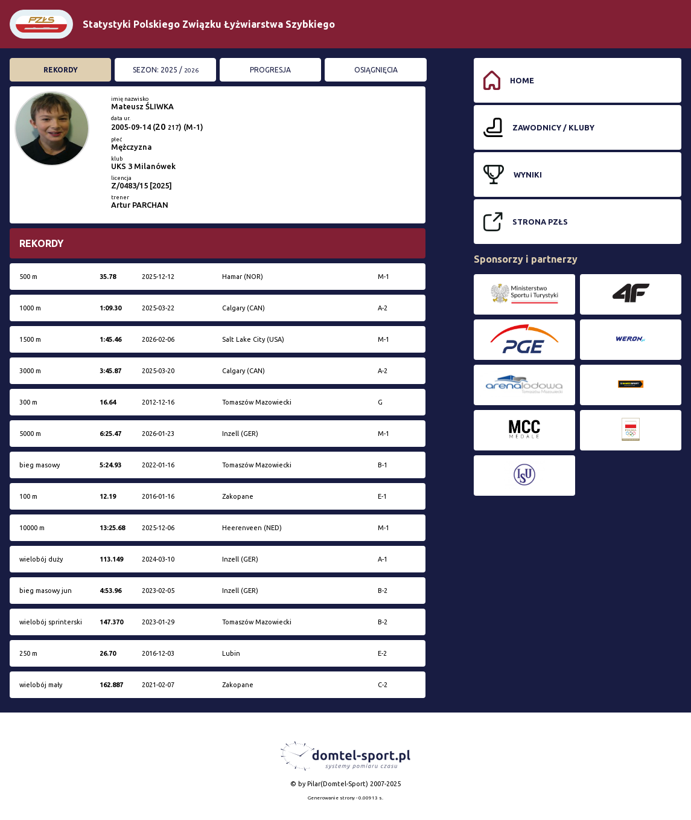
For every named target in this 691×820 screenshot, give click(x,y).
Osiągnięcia (376, 70)
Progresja (270, 70)
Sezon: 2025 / (166, 70)
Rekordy (60, 70)
